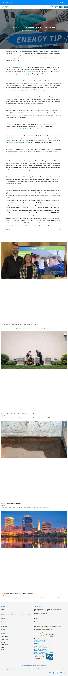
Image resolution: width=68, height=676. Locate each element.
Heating (36, 618)
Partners (31, 7)
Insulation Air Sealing (39, 616)
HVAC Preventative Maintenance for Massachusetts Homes (47, 626)
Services (24, 7)
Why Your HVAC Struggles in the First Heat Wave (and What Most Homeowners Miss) (18, 413)
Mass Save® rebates (25, 129)
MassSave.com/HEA (20, 669)
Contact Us (3, 629)
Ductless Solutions (38, 624)
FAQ (2, 624)
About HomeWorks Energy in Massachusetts (11, 612)
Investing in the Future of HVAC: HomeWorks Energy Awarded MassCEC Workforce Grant (19, 324)
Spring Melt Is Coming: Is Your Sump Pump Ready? (11, 503)
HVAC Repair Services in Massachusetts (43, 629)
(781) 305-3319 (37, 643)
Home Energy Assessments (40, 613)
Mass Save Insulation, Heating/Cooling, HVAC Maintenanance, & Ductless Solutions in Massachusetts (15, 615)
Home (18, 7)
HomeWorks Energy (19, 205)
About (37, 7)
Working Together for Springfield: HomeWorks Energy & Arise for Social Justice (17, 593)
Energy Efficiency (27, 30)
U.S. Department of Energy (31, 71)
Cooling (36, 621)
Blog (43, 7)
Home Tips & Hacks (33, 30)
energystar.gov (16, 67)
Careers (2, 621)
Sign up (50, 140)
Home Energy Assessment (15, 142)
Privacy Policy (4, 626)
